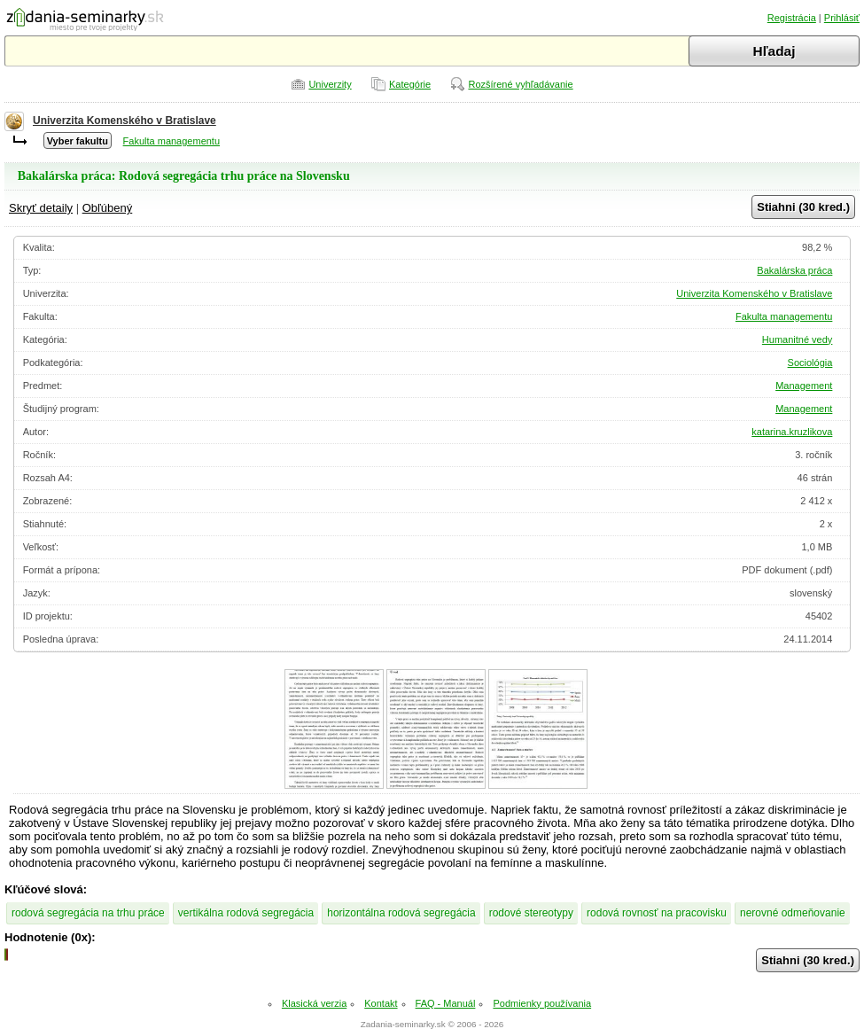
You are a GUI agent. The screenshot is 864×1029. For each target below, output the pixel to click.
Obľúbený (107, 207)
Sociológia (810, 362)
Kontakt (380, 1003)
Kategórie (410, 84)
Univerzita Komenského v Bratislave (124, 120)
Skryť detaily (41, 207)
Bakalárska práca (794, 270)
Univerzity (329, 84)
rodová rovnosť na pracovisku (657, 913)
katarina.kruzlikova (791, 431)
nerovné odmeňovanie (792, 913)
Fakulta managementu (171, 141)
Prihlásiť (842, 17)
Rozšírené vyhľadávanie (520, 84)
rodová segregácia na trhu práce (88, 913)
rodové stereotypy (531, 913)
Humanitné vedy (797, 339)
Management (803, 385)
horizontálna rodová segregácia (401, 913)
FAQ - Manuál (446, 1003)
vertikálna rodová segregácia (246, 913)
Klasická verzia (314, 1003)
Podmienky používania (542, 1003)
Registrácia (791, 17)
